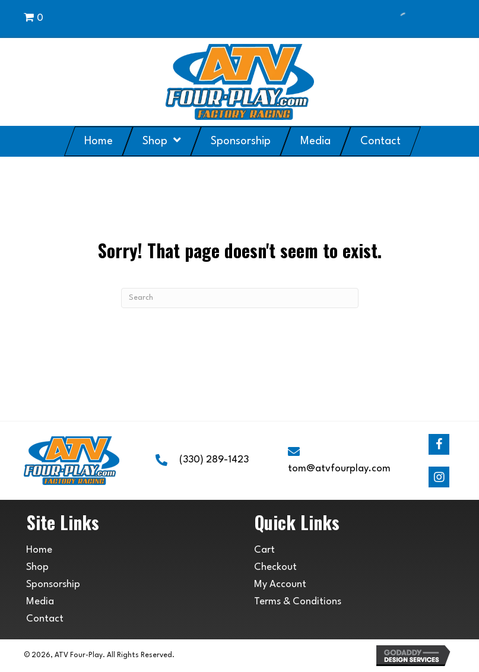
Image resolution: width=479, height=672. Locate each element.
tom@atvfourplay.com (339, 469)
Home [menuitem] (39, 550)
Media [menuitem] (40, 602)
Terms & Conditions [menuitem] (297, 602)
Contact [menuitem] (45, 619)
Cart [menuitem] (264, 550)
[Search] (240, 298)
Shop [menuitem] (37, 567)
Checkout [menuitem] (275, 567)
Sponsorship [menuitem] (53, 584)
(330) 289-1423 (214, 460)
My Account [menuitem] (280, 584)
